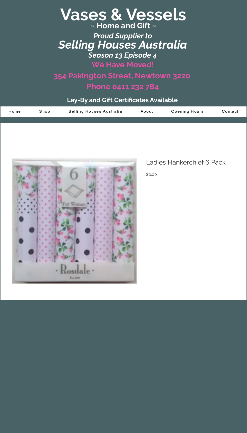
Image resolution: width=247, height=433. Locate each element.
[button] (44, 111)
